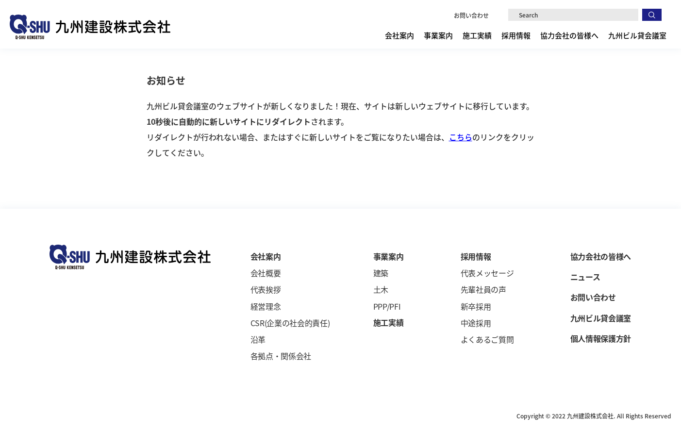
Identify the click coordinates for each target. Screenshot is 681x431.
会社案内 (399, 35)
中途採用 (476, 323)
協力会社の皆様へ (569, 35)
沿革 (258, 339)
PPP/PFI (387, 306)
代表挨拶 (265, 289)
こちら (460, 137)
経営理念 (265, 306)
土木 (380, 289)
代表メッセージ (487, 273)
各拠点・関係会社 (280, 356)
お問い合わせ (471, 15)
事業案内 (438, 35)
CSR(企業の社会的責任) (290, 323)
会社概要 (265, 273)
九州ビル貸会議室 (637, 35)
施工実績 (477, 35)
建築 (380, 273)
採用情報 (516, 35)
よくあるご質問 (487, 339)
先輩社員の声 (483, 289)
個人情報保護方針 (600, 338)
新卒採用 (476, 306)
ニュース (585, 276)
